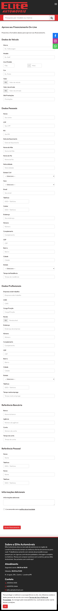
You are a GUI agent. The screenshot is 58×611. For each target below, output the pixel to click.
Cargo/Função (8, 308)
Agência (6, 419)
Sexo (5, 181)
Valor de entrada (9, 87)
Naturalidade (7, 164)
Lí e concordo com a (19, 509)
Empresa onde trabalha (11, 292)
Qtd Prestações (8, 95)
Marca (5, 45)
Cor (4, 70)
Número (6, 223)
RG (4, 131)
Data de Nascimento (10, 139)
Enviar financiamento (12, 527)
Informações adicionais (11, 498)
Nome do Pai (7, 156)
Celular (5, 206)
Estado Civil (7, 173)
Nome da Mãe (8, 147)
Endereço (6, 214)
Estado (5, 265)
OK (5, 606)
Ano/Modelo (7, 62)
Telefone (6, 198)
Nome (5, 114)
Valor (5, 79)
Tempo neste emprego (10, 392)
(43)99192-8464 (11, 586)
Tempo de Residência (10, 273)
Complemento (8, 231)
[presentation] (16, 515)
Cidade (5, 256)
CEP (4, 240)
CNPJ (5, 300)
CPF (4, 122)
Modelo (5, 53)
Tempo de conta (8, 436)
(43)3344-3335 (11, 583)
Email (5, 189)
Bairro (5, 248)
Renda (5, 317)
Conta (5, 427)
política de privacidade (27, 509)
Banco (5, 411)
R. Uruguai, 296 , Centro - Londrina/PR (18, 575)
